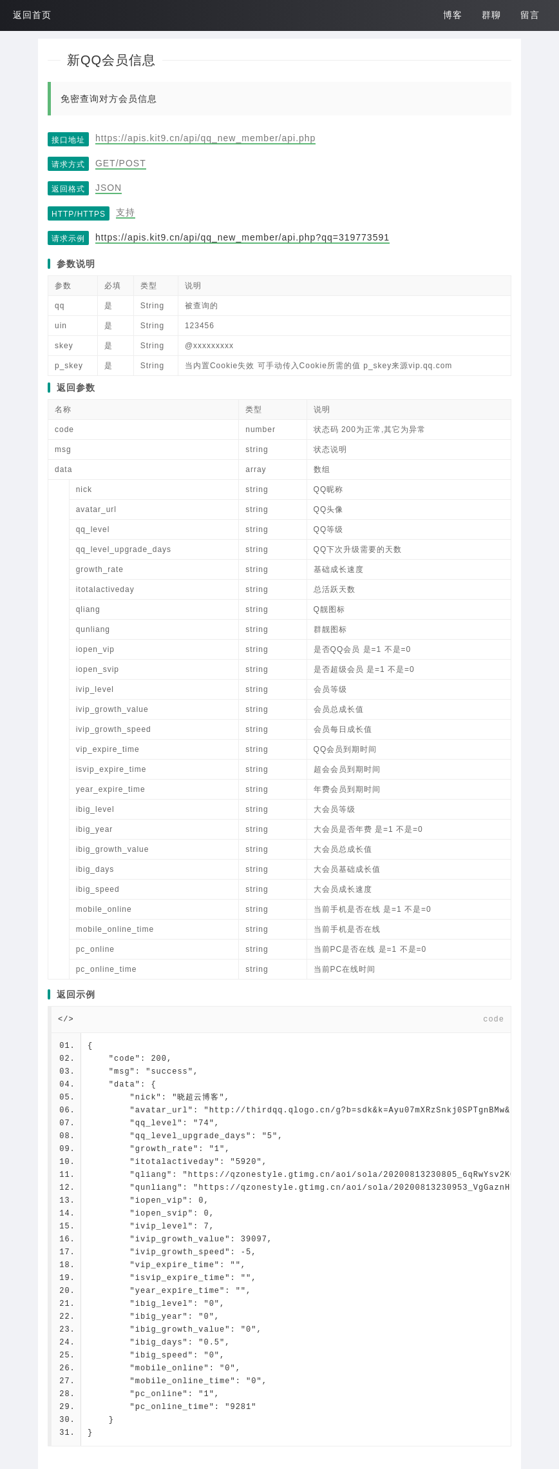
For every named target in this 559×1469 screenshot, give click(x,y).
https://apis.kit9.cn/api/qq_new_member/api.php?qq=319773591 (242, 237)
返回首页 (32, 15)
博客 (452, 15)
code (493, 1019)
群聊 (491, 15)
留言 (530, 15)
